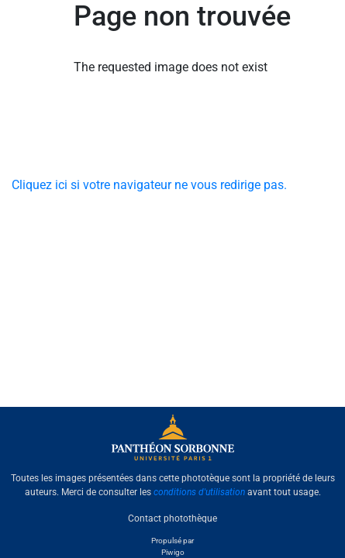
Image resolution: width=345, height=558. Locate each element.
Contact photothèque (172, 518)
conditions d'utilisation (199, 492)
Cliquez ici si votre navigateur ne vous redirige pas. (149, 184)
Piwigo (173, 552)
